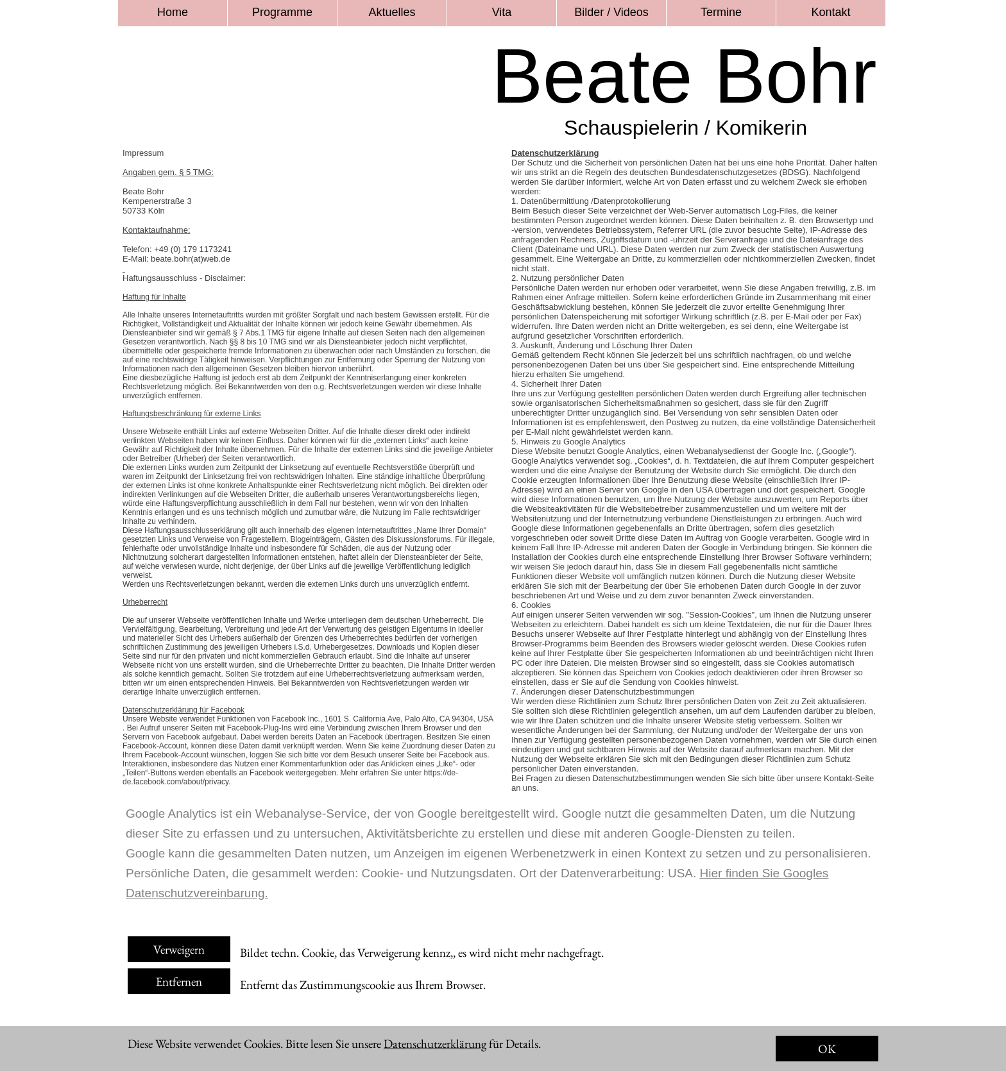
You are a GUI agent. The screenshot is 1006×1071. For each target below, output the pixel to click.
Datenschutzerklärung (435, 1044)
